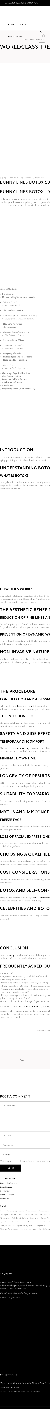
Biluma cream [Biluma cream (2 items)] (41, 1214)
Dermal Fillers (6, 1194)
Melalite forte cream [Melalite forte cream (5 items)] (9, 1229)
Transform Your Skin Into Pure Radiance (20, 1391)
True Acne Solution (9, 1387)
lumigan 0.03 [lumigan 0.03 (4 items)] (5, 1225)
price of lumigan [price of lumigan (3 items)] (28, 1229)
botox (39, 1029)
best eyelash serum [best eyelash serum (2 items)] (8, 1214)
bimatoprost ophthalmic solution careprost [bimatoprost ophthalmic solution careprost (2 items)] (19, 1218)
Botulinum (13, 177)
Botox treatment (24, 706)
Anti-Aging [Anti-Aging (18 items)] (12, 1210)
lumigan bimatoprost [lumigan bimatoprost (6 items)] (22, 1225)
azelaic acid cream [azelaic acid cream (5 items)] (27, 1210)
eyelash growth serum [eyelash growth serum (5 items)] (9, 1221)
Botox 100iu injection (10, 955)
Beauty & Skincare (8, 1182)
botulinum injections (26, 748)
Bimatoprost (6, 1186)
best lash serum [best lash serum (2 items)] (26, 1214)
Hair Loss (4, 1198)
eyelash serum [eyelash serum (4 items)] (28, 1221)
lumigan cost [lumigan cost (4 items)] (40, 1225)
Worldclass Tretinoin (33, 177)
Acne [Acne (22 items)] (2, 1210)
